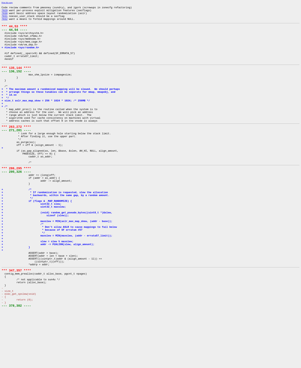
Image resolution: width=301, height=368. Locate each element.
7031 (4, 18)
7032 (4, 21)
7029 (4, 11)
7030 (4, 15)
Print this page (7, 3)
